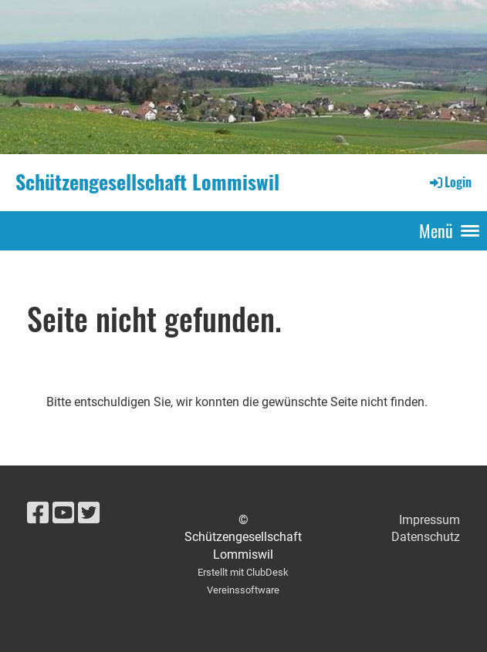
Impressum (429, 520)
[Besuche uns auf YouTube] (63, 513)
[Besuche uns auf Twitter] (89, 513)
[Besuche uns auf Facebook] (38, 513)
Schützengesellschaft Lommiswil (147, 182)
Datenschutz (425, 536)
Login (450, 182)
